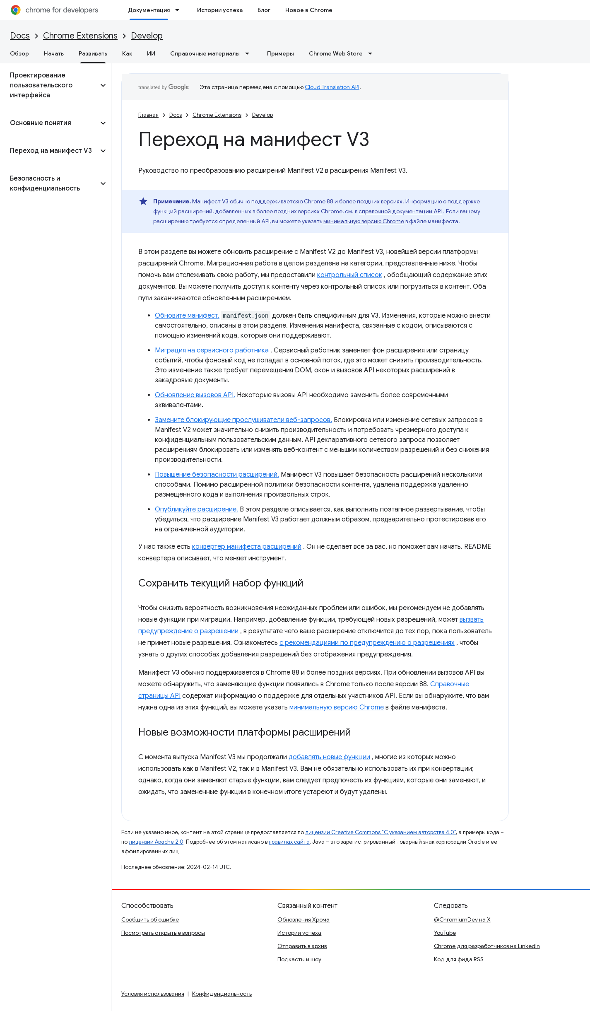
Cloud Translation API (332, 87)
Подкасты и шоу (299, 959)
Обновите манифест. (187, 315)
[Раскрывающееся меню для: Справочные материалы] (250, 53)
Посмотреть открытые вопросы (163, 932)
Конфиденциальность (222, 993)
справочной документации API (400, 211)
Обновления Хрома (303, 919)
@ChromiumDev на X (462, 919)
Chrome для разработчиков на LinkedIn (487, 946)
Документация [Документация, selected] (149, 10)
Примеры (280, 53)
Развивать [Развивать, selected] (93, 53)
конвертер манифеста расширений (246, 547)
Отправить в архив (302, 946)
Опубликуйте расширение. (196, 509)
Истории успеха (220, 10)
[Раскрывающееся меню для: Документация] (180, 10)
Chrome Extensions (80, 36)
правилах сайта (289, 841)
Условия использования (152, 993)
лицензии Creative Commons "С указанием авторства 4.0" (380, 832)
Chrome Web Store (336, 53)
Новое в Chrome (308, 10)
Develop (147, 36)
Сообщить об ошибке (150, 919)
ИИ (151, 53)
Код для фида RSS (459, 959)
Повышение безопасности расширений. (217, 475)
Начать (54, 53)
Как (127, 53)
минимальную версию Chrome (363, 221)
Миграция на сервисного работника (212, 350)
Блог (264, 10)
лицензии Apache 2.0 (156, 841)
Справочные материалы (205, 53)
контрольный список (349, 275)
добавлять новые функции (329, 757)
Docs (20, 36)
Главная (148, 114)
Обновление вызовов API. (195, 395)
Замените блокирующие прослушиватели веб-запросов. (243, 420)
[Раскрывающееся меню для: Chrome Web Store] (373, 53)
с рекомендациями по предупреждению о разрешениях (367, 643)
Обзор (19, 53)
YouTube (445, 932)
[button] (49, 85)
